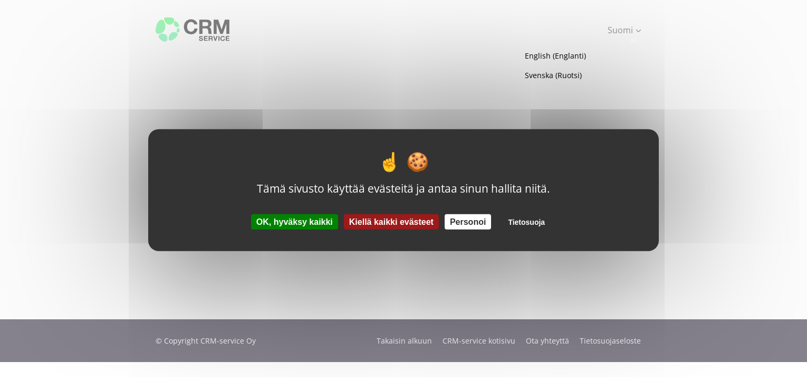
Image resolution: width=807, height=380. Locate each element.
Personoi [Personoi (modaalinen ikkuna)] (468, 221)
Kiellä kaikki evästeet (391, 221)
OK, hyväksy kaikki (294, 221)
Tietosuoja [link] (526, 221)
